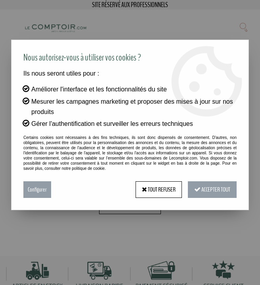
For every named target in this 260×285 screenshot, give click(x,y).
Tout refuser (159, 189)
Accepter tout (212, 189)
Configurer (37, 189)
